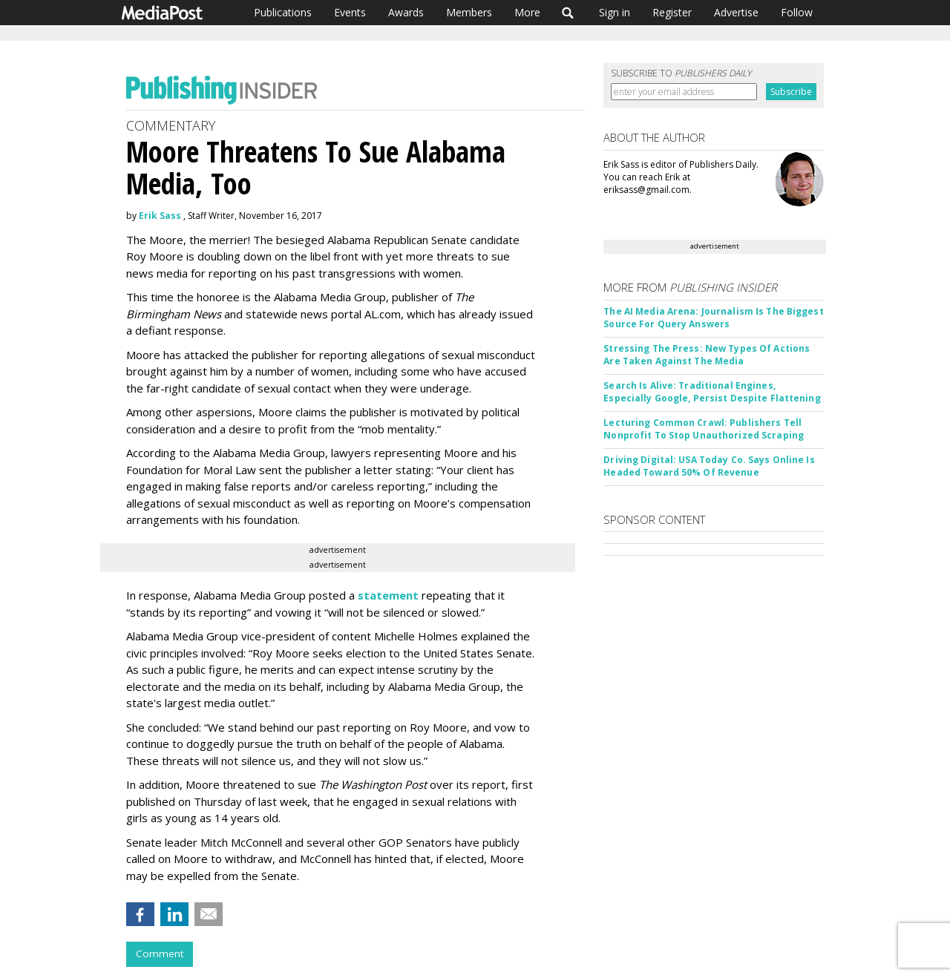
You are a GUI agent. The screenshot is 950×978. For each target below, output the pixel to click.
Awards (406, 12)
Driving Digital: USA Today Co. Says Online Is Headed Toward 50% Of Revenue (708, 466)
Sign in (614, 12)
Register (672, 12)
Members (469, 12)
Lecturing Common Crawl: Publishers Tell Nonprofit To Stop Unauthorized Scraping (703, 429)
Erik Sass (160, 215)
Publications (283, 12)
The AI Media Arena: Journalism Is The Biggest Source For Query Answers (713, 317)
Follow (797, 12)
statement (388, 595)
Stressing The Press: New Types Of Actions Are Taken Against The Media (706, 354)
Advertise (736, 12)
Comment (159, 953)
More (527, 12)
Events (350, 12)
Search (568, 12)
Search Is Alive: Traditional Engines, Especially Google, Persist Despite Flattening (711, 391)
